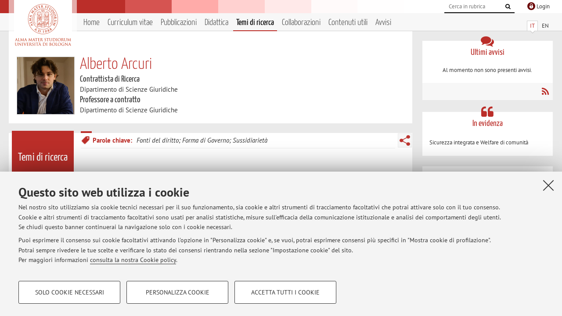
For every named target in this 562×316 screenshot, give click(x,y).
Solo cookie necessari (69, 292)
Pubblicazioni (179, 22)
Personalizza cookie (177, 292)
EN (545, 25)
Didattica (216, 22)
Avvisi (383, 22)
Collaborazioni (301, 22)
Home (91, 22)
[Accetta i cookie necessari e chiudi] (548, 185)
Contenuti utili (347, 22)
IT (532, 25)
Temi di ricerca (255, 22)
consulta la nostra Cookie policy (133, 260)
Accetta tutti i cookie (285, 292)
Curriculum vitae (130, 22)
